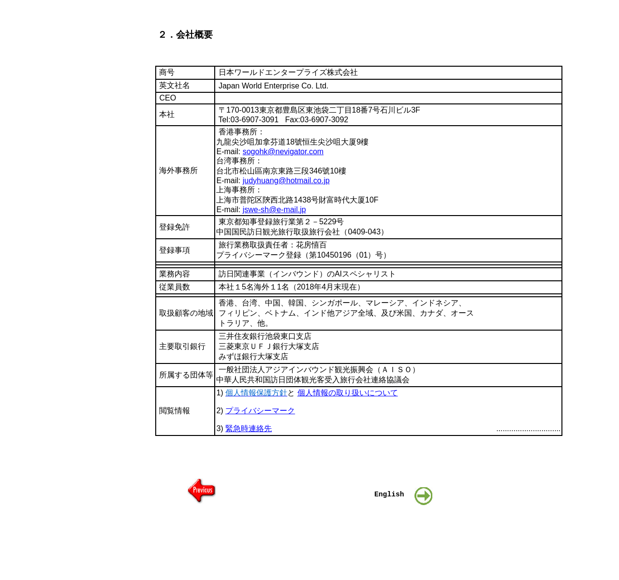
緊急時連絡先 (248, 428)
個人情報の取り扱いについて (347, 393)
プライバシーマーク (260, 410)
